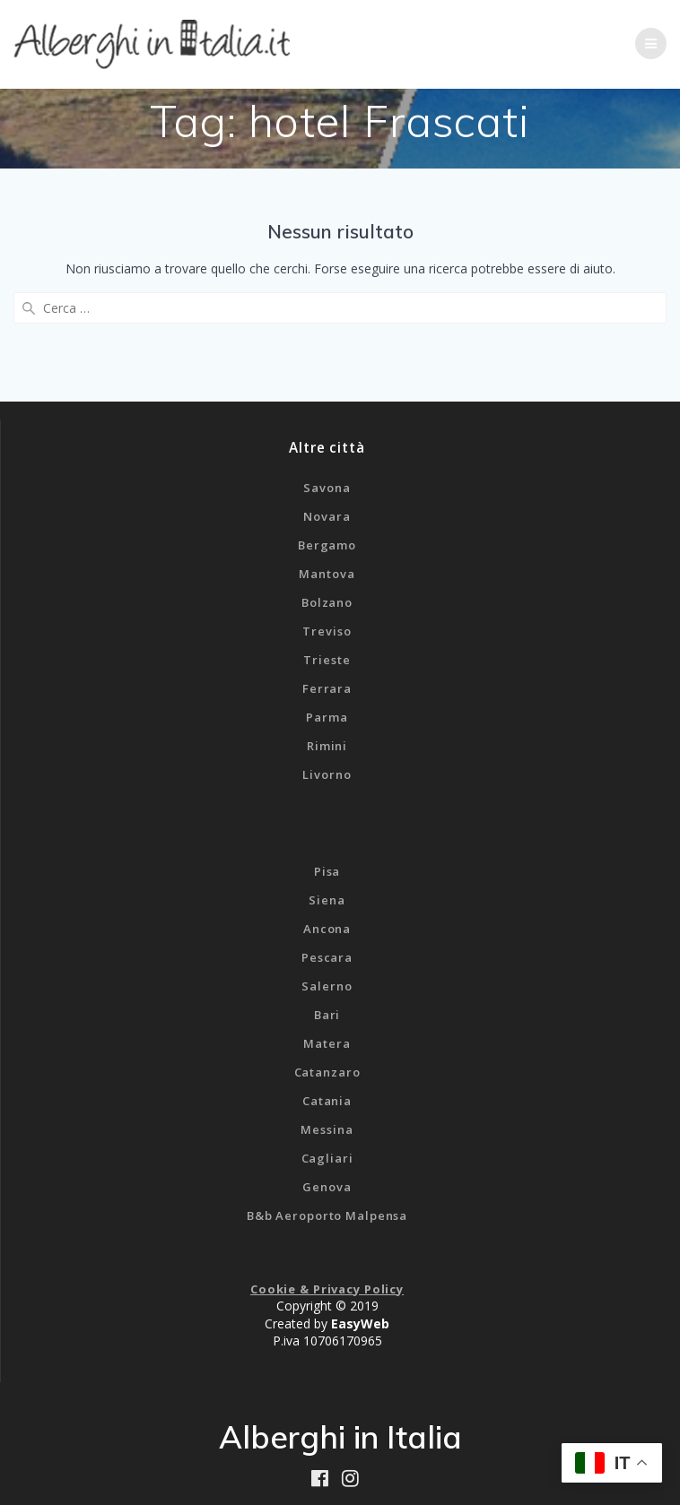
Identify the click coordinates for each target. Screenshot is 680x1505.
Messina (327, 1129)
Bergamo (327, 545)
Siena (326, 900)
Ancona (327, 929)
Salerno (326, 986)
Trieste (326, 660)
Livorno (326, 774)
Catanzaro (327, 1072)
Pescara (327, 957)
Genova (326, 1187)
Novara (326, 516)
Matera (326, 1043)
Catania (327, 1101)
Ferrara (327, 688)
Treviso (326, 631)
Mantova (326, 574)
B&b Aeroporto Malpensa (327, 1215)
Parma (326, 717)
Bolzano (327, 602)
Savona (326, 488)
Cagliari (327, 1158)
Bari (327, 1015)
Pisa (327, 871)
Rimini (327, 746)
